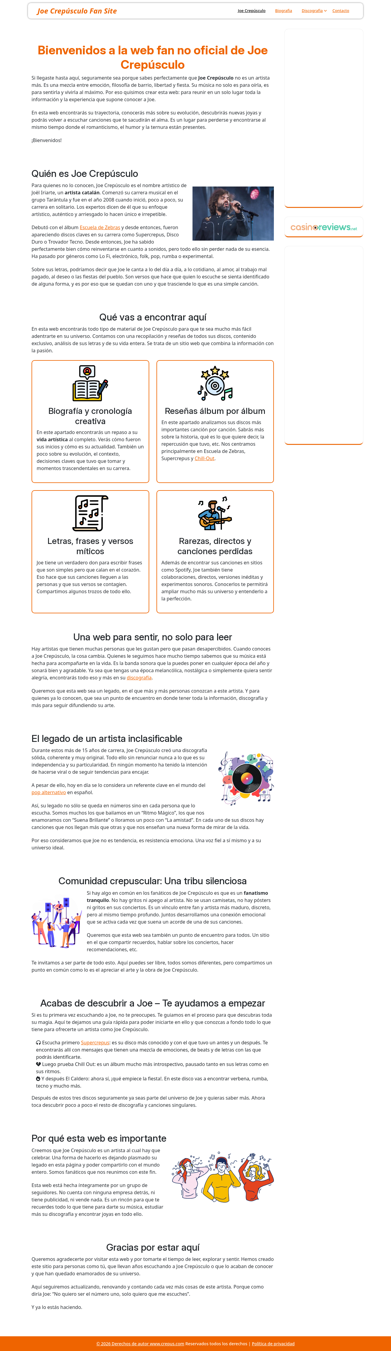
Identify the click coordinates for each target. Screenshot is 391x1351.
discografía (139, 677)
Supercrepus (95, 1042)
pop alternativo (49, 792)
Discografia (312, 10)
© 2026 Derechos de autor (123, 1343)
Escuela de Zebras (100, 227)
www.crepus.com (167, 1343)
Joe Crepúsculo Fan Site (77, 11)
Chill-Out (204, 458)
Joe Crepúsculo (251, 10)
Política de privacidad (273, 1343)
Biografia (283, 10)
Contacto (340, 10)
